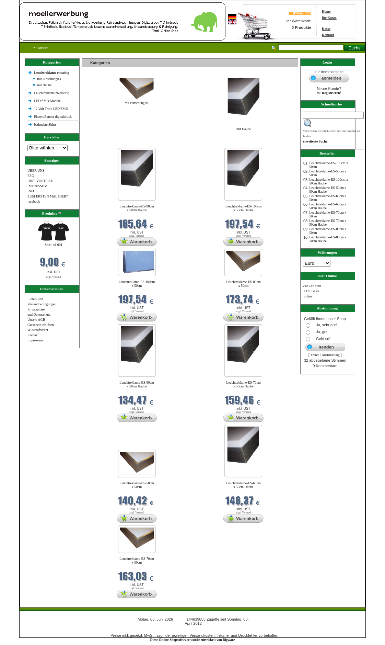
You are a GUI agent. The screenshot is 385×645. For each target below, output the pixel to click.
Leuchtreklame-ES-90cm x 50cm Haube (136, 208)
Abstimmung (331, 355)
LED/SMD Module (47, 101)
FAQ (30, 176)
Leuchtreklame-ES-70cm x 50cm (136, 560)
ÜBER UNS (35, 170)
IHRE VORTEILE (40, 181)
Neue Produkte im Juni (100, 144)
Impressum (35, 340)
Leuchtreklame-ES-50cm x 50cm (136, 485)
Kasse (326, 29)
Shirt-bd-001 (53, 245)
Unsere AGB (36, 319)
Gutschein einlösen (40, 325)
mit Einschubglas (49, 79)
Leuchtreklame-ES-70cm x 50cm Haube (243, 384)
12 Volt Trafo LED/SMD (51, 109)
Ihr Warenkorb (300, 13)
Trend (315, 355)
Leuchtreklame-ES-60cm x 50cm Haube (243, 485)
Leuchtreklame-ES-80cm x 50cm (243, 283)
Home (326, 11)
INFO (31, 191)
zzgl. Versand (53, 277)
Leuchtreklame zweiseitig (52, 93)
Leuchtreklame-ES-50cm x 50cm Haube (136, 384)
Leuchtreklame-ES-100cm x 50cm (137, 283)
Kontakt (328, 35)
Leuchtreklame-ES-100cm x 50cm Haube (243, 208)
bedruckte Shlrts (45, 124)
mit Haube (44, 85)
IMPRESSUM (37, 186)
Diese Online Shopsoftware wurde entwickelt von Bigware (192, 640)
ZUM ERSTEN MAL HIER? (47, 196)
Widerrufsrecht (37, 330)
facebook (33, 201)
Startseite (40, 48)
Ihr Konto (329, 18)
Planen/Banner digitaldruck (53, 116)
